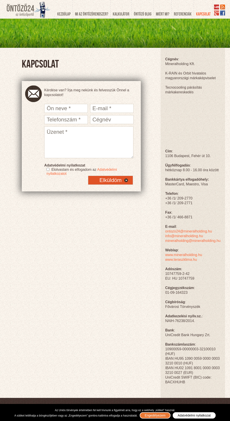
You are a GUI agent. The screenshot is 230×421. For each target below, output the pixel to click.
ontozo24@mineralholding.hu (188, 231)
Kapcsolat (203, 14)
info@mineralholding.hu (184, 236)
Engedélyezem (155, 415)
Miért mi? (162, 14)
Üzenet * (88, 142)
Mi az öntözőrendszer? (91, 14)
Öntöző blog (142, 14)
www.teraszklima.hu (181, 259)
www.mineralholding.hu (183, 255)
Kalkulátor (121, 14)
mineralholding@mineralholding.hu (193, 241)
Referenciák (183, 14)
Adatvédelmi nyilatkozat (194, 415)
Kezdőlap (64, 14)
